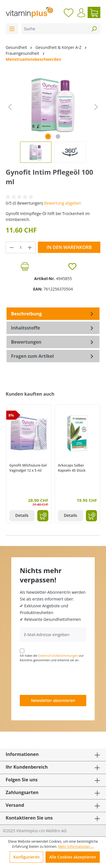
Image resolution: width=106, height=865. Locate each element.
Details (22, 515)
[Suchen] (93, 28)
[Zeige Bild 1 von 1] (48, 136)
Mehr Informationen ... (76, 846)
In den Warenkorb (69, 247)
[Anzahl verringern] (12, 247)
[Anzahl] (20, 247)
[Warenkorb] (94, 12)
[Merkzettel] (68, 12)
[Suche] (54, 28)
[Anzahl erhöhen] (30, 247)
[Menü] (12, 28)
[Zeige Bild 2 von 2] (58, 136)
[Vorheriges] (10, 107)
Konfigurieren (26, 857)
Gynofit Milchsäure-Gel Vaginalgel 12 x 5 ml (28, 468)
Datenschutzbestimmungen (58, 655)
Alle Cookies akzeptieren (72, 857)
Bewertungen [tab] (53, 342)
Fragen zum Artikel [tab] (53, 356)
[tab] (53, 313)
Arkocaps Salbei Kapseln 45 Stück (72, 468)
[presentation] (63, 678)
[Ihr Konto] (81, 12)
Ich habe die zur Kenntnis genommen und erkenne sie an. (52, 657)
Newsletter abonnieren (53, 700)
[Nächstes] (96, 107)
